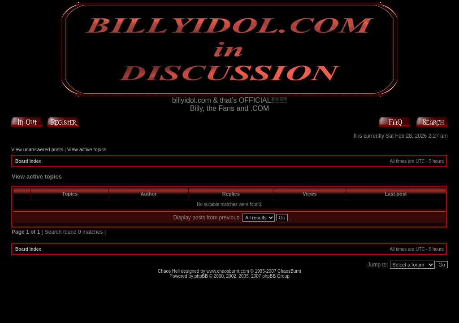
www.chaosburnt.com (228, 271)
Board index (28, 161)
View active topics (86, 149)
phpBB (201, 276)
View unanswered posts (37, 149)
